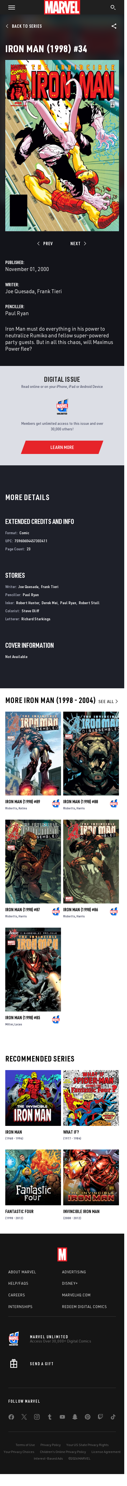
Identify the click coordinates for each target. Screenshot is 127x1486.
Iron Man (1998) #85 (22, 1017)
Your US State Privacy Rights (87, 1445)
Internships (20, 1306)
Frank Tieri (49, 291)
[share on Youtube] (62, 1418)
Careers (16, 1295)
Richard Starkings (35, 618)
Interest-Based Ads (48, 1458)
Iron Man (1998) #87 (22, 909)
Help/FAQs (18, 1283)
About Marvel (22, 1272)
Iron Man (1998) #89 (22, 801)
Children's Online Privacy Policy (63, 1452)
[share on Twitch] (100, 1418)
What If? (71, 1132)
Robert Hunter (27, 602)
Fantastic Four (19, 1211)
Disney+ (70, 1283)
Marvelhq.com (76, 1295)
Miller (9, 1024)
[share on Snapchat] (75, 1418)
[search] (113, 8)
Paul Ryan (17, 313)
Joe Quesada (20, 291)
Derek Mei (50, 602)
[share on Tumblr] (49, 1418)
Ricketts (11, 808)
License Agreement (106, 1452)
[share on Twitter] (24, 1418)
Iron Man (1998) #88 (80, 801)
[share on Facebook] (11, 1418)
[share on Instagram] (37, 1418)
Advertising (74, 1272)
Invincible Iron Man (81, 1211)
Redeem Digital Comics (84, 1306)
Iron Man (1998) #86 (80, 909)
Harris (81, 808)
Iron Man (13, 1132)
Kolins (23, 808)
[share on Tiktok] (113, 1418)
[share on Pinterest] (87, 1418)
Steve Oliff (30, 610)
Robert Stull (89, 602)
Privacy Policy (50, 1445)
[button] (9, 7)
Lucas (18, 1024)
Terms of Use (25, 1445)
